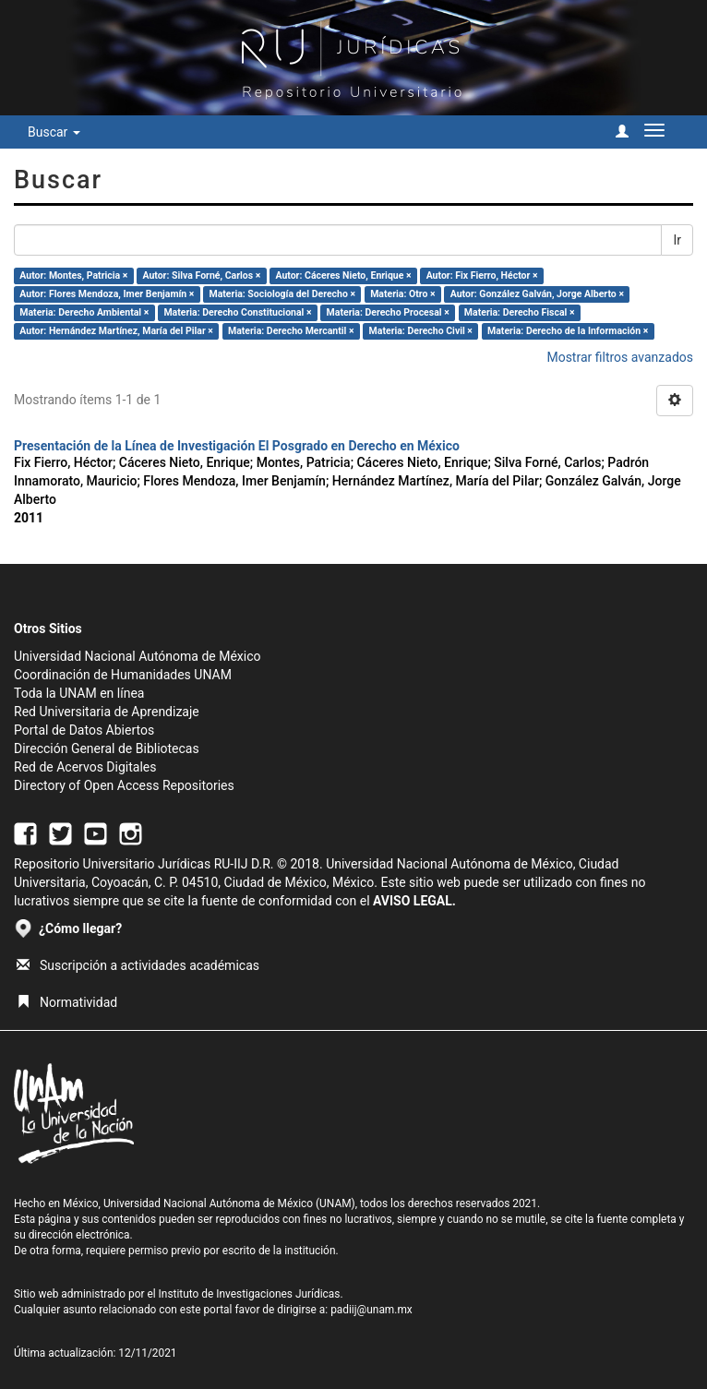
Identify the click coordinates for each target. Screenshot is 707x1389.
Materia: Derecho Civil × (421, 331)
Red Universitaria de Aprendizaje (106, 711)
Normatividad (67, 1002)
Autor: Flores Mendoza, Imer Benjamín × (106, 294)
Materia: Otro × (402, 294)
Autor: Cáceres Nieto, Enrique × (343, 275)
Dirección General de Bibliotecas (106, 748)
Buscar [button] (54, 132)
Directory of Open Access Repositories (124, 785)
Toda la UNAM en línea (79, 693)
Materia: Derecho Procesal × (388, 312)
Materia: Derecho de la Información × (567, 331)
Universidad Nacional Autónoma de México (137, 656)
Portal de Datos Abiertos (84, 730)
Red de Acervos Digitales (85, 767)
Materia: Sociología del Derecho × (283, 294)
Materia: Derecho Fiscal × (519, 312)
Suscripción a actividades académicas (138, 965)
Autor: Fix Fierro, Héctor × (482, 275)
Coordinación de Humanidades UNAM (123, 674)
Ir (677, 240)
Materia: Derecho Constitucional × (237, 312)
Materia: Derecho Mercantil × (291, 331)
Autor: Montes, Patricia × (73, 275)
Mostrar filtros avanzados (619, 357)
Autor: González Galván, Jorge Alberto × (537, 294)
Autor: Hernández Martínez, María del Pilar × (116, 331)
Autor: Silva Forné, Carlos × (201, 275)
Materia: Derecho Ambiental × (84, 312)
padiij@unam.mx (371, 1309)
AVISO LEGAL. (414, 900)
